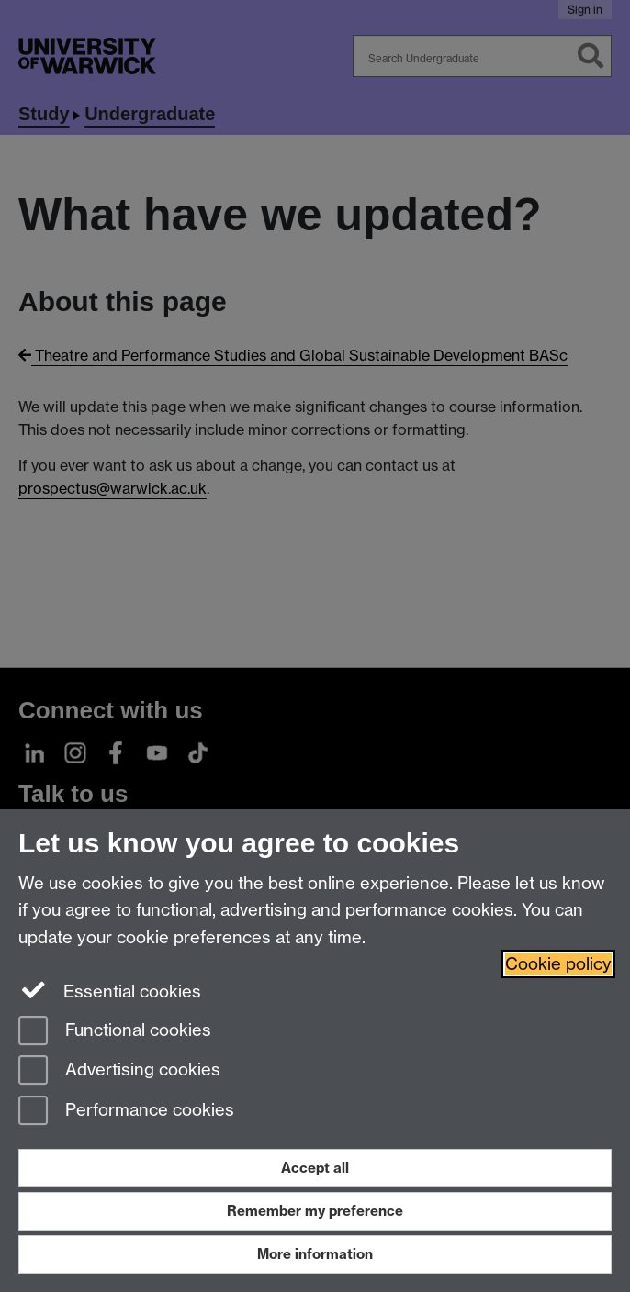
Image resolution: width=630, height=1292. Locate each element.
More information (315, 1254)
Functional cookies (114, 1032)
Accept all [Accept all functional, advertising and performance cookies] (315, 1167)
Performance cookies (126, 1112)
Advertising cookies (119, 1071)
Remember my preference (315, 1211)
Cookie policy (558, 964)
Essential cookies (109, 990)
